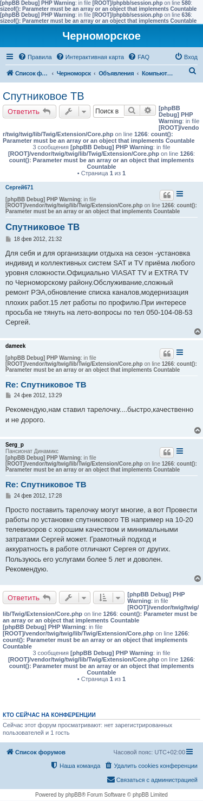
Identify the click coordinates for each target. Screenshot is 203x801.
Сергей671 (19, 187)
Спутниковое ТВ (43, 96)
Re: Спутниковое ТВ (46, 384)
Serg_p (14, 445)
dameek (15, 346)
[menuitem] (35, 56)
